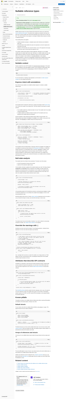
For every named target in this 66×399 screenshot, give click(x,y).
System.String (47, 104)
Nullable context (56, 9)
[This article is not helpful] (63, 22)
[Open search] (61, 1)
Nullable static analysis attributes (23, 367)
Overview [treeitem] (5, 22)
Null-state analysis (56, 12)
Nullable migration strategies (22, 366)
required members (18, 328)
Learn (16, 7)
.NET (20, 7)
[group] (33, 96)
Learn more (38, 371)
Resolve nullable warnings (22, 364)
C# (22, 7)
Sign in (64, 1)
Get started (35, 20)
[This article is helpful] (62, 22)
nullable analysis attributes (30, 222)
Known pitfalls (56, 17)
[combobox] (7, 9)
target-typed (25, 356)
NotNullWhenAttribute (21, 290)
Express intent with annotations (42, 25)
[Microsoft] (2, 1)
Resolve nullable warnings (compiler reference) (26, 369)
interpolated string (37, 148)
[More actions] (50, 8)
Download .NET (61, 4)
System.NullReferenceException (21, 33)
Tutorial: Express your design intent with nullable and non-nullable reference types (32, 363)
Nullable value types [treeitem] (7, 24)
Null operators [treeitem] (6, 28)
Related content (56, 18)
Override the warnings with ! (58, 13)
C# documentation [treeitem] (5, 11)
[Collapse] (13, 7)
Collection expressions (39, 354)
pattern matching (35, 196)
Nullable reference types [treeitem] (8, 26)
